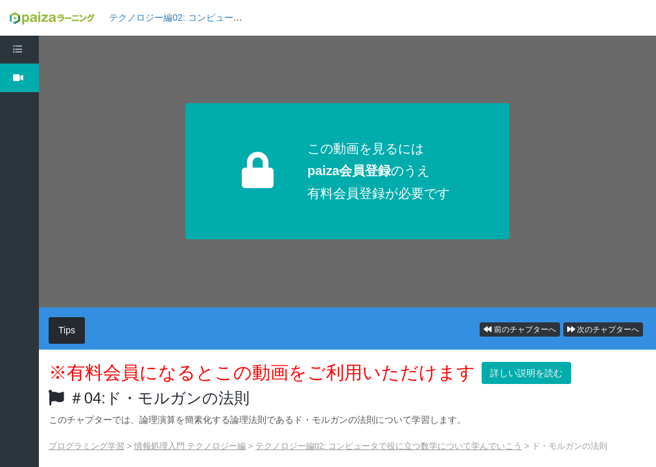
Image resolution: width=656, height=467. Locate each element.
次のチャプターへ (603, 329)
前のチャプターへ (520, 329)
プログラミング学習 (86, 446)
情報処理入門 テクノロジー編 (190, 446)
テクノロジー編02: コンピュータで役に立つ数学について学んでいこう (388, 446)
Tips (66, 330)
